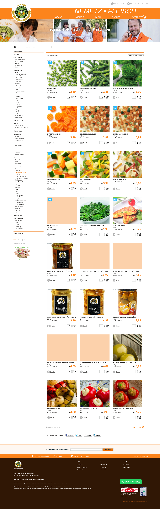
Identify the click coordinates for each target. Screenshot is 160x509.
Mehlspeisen (18, 180)
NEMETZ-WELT (18, 468)
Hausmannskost (20, 169)
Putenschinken (19, 155)
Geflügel (17, 110)
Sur (17, 100)
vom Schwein (20, 98)
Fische (16, 67)
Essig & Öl (18, 199)
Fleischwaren (18, 70)
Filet (17, 89)
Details (52, 97)
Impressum (103, 464)
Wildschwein (19, 80)
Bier (17, 191)
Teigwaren (18, 184)
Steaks (18, 87)
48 (18, 240)
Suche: (48, 47)
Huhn (17, 112)
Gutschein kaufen (19, 233)
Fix (16, 212)
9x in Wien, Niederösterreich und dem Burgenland (29, 479)
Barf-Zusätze (19, 228)
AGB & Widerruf (82, 467)
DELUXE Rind (19, 126)
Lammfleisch (18, 115)
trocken (18, 224)
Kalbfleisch (18, 108)
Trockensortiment (20, 201)
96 (21, 240)
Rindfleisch (18, 83)
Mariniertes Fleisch (20, 59)
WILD (16, 72)
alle (25, 240)
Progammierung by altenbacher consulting (135, 501)
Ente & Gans (19, 76)
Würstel (17, 63)
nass (17, 222)
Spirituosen (19, 195)
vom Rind (18, 85)
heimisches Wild (21, 74)
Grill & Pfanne (18, 58)
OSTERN (16, 54)
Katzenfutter (18, 230)
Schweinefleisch (19, 91)
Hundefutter (18, 220)
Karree (18, 95)
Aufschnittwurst (19, 138)
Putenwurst (18, 136)
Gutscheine (126, 467)
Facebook (103, 467)
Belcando (18, 226)
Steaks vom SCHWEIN (21, 128)
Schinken (16, 149)
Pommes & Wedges (22, 178)
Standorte (80, 470)
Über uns (103, 470)
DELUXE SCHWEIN (19, 121)
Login (98, 17)
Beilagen (17, 171)
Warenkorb (139, 17)
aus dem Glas (19, 206)
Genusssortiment (19, 167)
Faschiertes (18, 117)
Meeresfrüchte (19, 160)
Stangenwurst (19, 140)
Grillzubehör (18, 65)
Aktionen (59, 17)
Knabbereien (20, 204)
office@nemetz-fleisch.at (139, 4)
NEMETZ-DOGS (18, 219)
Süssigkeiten (19, 203)
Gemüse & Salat (30, 47)
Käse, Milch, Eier (20, 182)
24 (15, 240)
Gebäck (18, 186)
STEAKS (16, 124)
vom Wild (18, 82)
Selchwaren (18, 151)
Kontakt (102, 462)
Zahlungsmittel (61, 456)
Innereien (19, 106)
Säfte (17, 193)
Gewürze (17, 208)
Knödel (18, 174)
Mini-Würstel (18, 146)
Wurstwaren (17, 134)
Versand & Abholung (42, 456)
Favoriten (116, 17)
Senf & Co (18, 197)
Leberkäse (18, 142)
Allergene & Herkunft (81, 456)
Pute (17, 113)
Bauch (18, 97)
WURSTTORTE (18, 215)
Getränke (17, 187)
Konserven (18, 163)
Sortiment (79, 17)
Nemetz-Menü (18, 131)
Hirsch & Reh (20, 78)
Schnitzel (18, 102)
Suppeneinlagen (21, 176)
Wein (17, 189)
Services (80, 464)
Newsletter (126, 462)
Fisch (16, 162)
